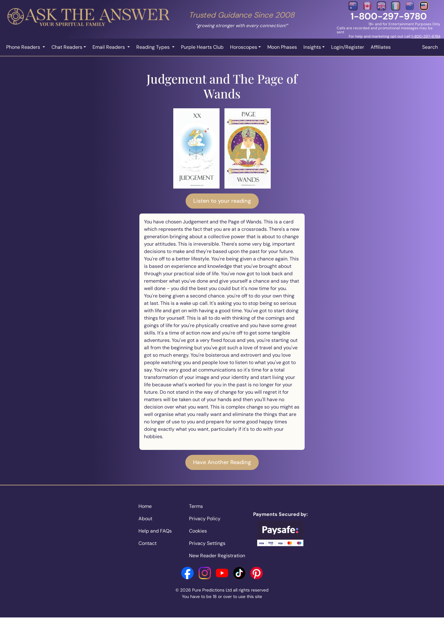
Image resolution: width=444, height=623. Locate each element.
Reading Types (153, 47)
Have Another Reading (222, 462)
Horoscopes (243, 47)
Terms (196, 506)
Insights (312, 47)
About (145, 518)
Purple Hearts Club (202, 47)
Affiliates (381, 47)
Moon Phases (282, 47)
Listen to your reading (222, 201)
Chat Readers (66, 47)
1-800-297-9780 (389, 16)
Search (430, 47)
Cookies (198, 531)
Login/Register (347, 47)
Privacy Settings (207, 543)
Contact (147, 543)
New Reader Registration (217, 555)
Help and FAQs (155, 531)
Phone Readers (23, 47)
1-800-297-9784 (425, 36)
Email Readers (109, 47)
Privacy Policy (204, 518)
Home (145, 506)
